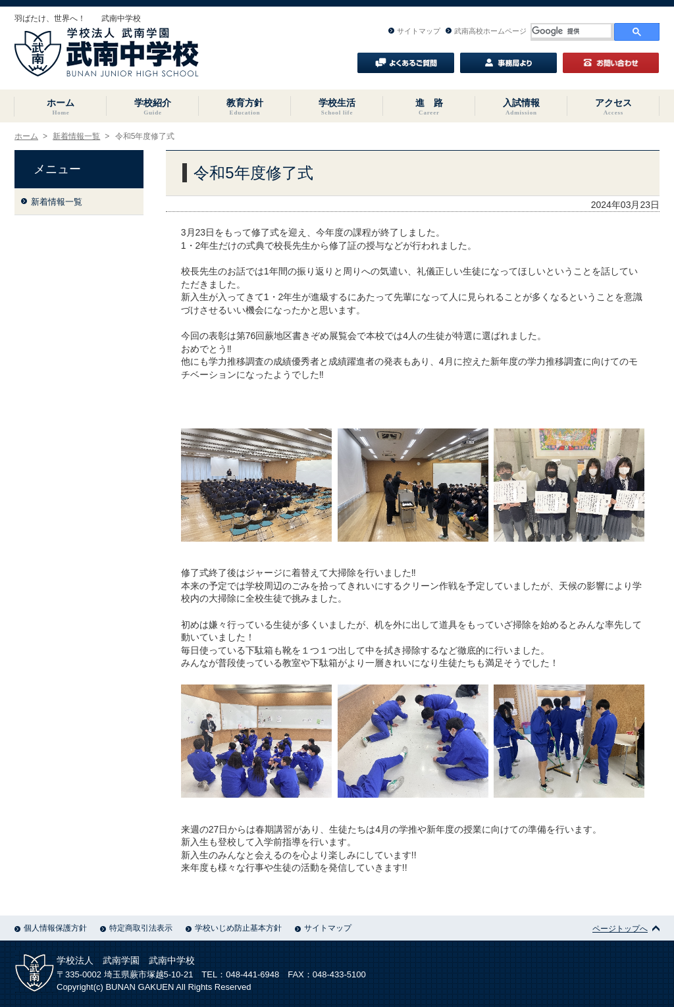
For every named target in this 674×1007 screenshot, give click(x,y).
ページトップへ (626, 929)
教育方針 (245, 106)
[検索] (571, 31)
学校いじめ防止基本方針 (234, 928)
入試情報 (521, 106)
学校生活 (337, 106)
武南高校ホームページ (486, 31)
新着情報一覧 (76, 136)
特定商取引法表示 (136, 928)
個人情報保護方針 (50, 928)
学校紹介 (153, 106)
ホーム (60, 106)
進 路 (429, 106)
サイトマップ (414, 31)
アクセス (613, 106)
